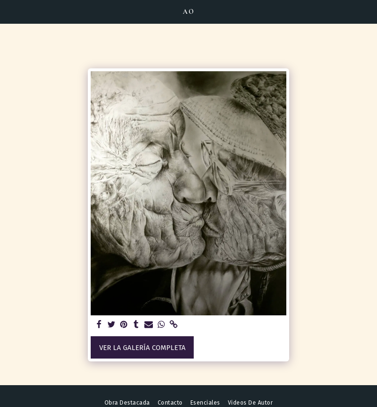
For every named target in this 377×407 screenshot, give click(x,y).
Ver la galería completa (142, 347)
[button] (10, 11)
